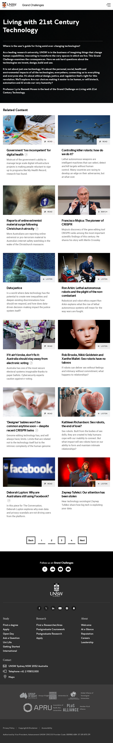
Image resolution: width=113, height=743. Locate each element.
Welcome (86, 624)
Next (82, 540)
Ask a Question (11, 637)
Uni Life (7, 642)
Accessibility (47, 728)
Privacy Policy (8, 728)
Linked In (53, 608)
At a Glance (87, 629)
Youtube (60, 608)
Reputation (87, 633)
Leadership (87, 642)
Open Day (8, 633)
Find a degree (10, 624)
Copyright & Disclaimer (28, 728)
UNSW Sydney (74, 608)
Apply (6, 629)
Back (30, 540)
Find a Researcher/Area (49, 624)
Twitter (46, 608)
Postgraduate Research (49, 633)
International (10, 650)
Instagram (67, 608)
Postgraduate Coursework (50, 629)
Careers (85, 637)
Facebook (39, 608)
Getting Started (11, 646)
